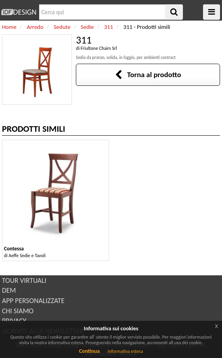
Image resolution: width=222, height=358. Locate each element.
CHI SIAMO (18, 311)
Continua (89, 351)
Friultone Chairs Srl (99, 48)
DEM (9, 290)
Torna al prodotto (148, 74)
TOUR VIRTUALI (24, 280)
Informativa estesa (125, 351)
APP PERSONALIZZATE (33, 300)
